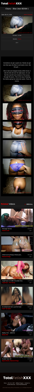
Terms (5, 383)
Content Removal (11, 384)
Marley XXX (5, 334)
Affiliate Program (19, 383)
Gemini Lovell (5, 230)
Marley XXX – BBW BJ (8, 333)
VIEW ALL (29, 204)
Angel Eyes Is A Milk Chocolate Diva (12, 281)
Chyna (19, 39)
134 (17, 42)
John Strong (12, 282)
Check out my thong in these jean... (12, 254)
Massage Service (7, 228)
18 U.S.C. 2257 (11, 383)
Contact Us (27, 383)
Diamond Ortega (6, 256)
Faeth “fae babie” (6, 308)
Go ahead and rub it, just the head (11, 307)
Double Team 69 (6, 359)
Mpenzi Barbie (5, 360)
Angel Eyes (5, 282)
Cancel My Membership (21, 384)
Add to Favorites (27, 15)
